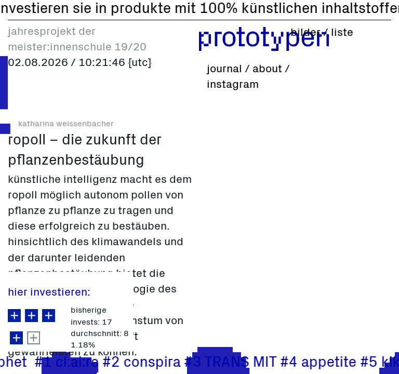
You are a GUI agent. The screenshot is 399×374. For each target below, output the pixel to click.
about (267, 69)
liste (342, 33)
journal (224, 69)
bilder (306, 33)
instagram (233, 85)
